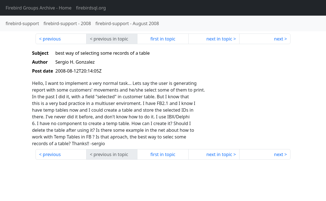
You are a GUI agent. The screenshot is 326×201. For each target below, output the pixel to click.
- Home (39, 8)
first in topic (162, 39)
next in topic (219, 39)
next (278, 39)
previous (52, 39)
